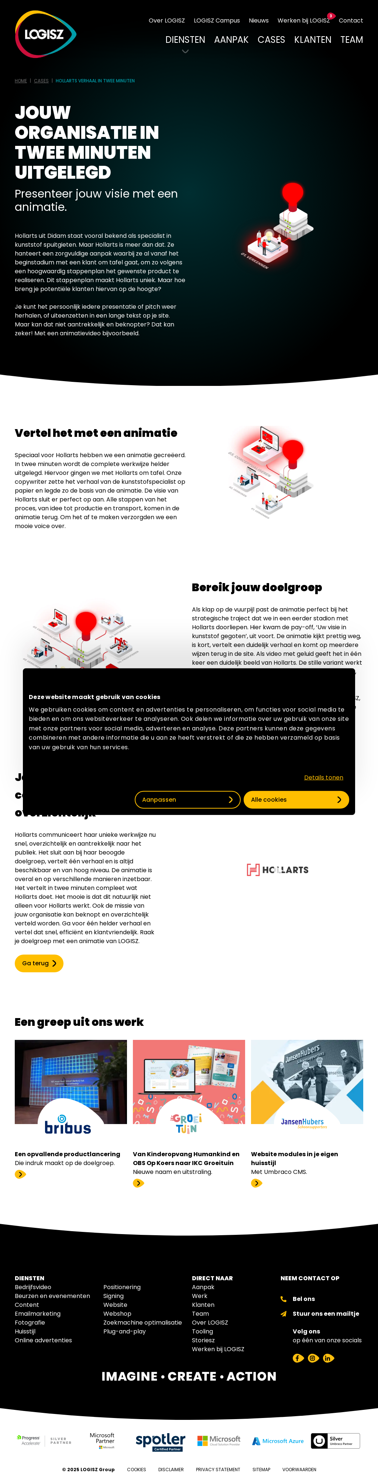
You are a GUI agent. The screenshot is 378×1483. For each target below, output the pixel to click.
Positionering (122, 1287)
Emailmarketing (38, 1313)
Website (115, 1305)
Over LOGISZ (210, 1322)
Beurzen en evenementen (52, 1296)
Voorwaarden (299, 1469)
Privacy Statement (218, 1469)
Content (27, 1305)
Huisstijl (25, 1331)
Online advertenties (43, 1340)
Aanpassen (159, 799)
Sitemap (261, 1469)
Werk (199, 1296)
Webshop (117, 1313)
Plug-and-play (124, 1331)
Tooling (202, 1331)
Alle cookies (269, 799)
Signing (113, 1296)
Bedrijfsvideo (33, 1287)
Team (200, 1313)
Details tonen (323, 777)
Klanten (203, 1305)
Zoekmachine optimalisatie (142, 1322)
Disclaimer (171, 1469)
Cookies (136, 1469)
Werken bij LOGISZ (218, 1349)
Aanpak (203, 1287)
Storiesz (203, 1340)
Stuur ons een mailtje (326, 1313)
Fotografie (30, 1322)
